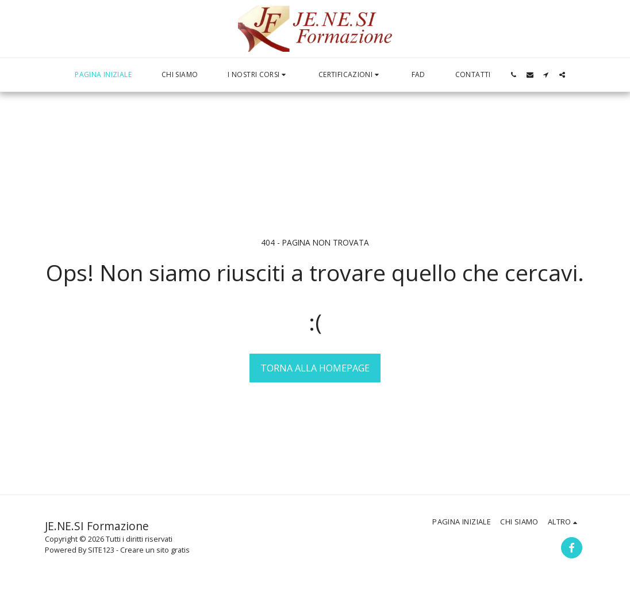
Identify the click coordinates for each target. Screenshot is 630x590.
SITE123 (101, 550)
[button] (258, 75)
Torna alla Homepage (315, 368)
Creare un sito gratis (155, 550)
